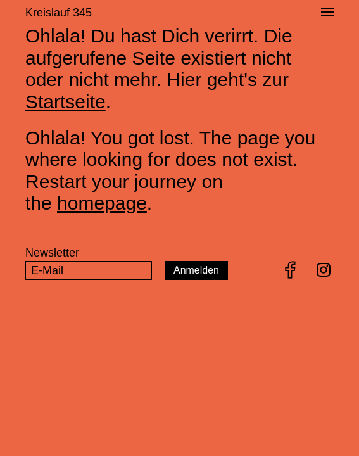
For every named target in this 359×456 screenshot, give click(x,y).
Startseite (65, 101)
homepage (102, 203)
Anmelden (196, 270)
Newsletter (52, 252)
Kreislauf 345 (58, 12)
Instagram (323, 270)
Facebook (290, 270)
